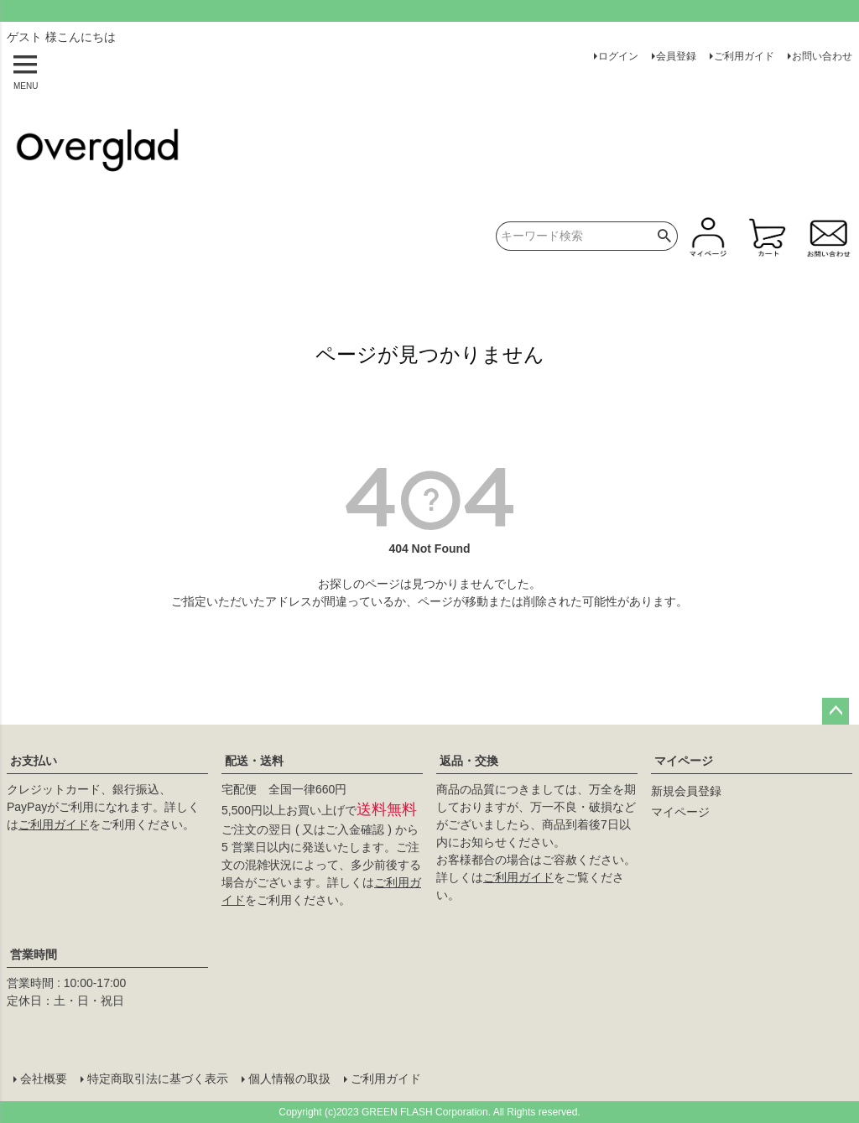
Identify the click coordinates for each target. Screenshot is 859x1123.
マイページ (683, 760)
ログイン (618, 56)
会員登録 (676, 56)
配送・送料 (254, 760)
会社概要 (43, 1078)
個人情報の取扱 (289, 1078)
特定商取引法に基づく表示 (157, 1078)
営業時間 (33, 954)
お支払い (33, 760)
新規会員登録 (686, 791)
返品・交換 (469, 760)
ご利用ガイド (744, 56)
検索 (665, 236)
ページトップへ (835, 711)
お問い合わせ (822, 56)
